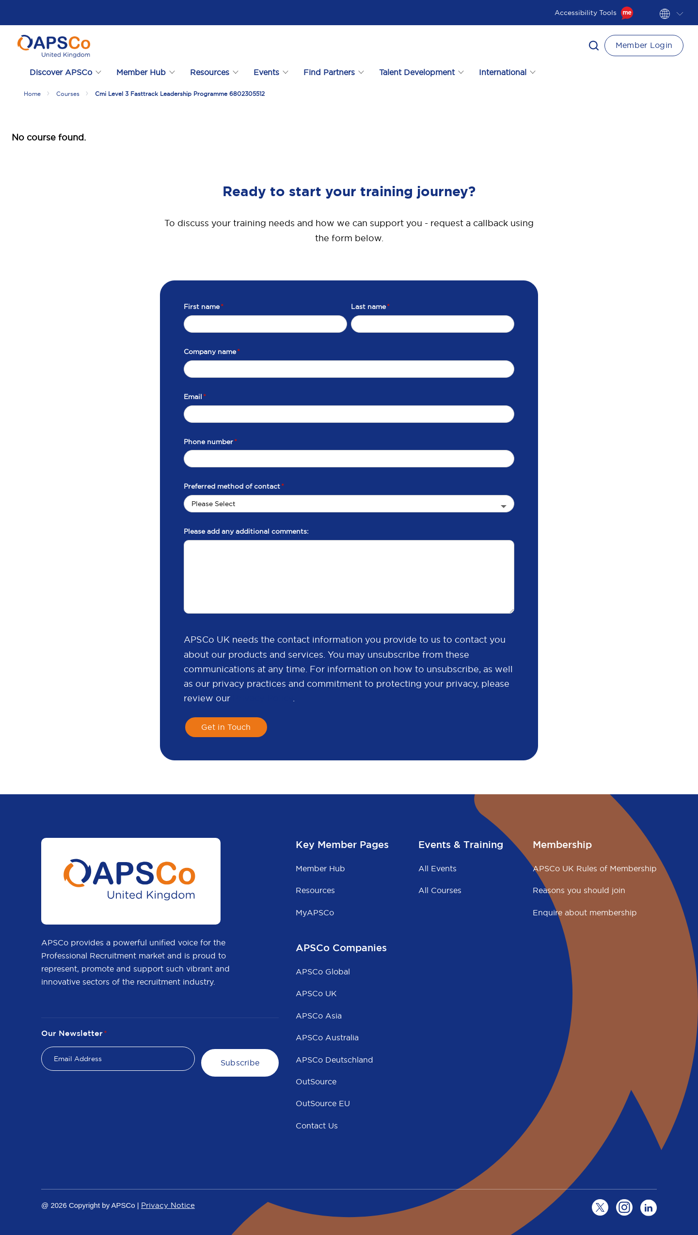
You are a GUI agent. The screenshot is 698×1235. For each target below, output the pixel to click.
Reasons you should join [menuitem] (579, 890)
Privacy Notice (168, 1205)
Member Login (644, 45)
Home (32, 93)
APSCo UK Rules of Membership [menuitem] (595, 868)
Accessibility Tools (594, 12)
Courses (67, 93)
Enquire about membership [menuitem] (585, 912)
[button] (593, 45)
